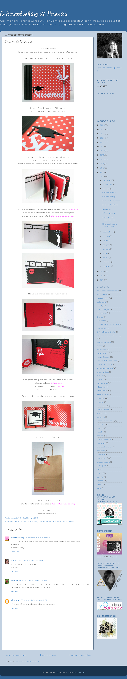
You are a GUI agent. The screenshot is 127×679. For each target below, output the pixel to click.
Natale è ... (106, 209)
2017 (102, 164)
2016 (102, 168)
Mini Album (51, 521)
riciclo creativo (104, 439)
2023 (102, 138)
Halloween (102, 349)
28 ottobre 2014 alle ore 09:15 (38, 538)
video (99, 484)
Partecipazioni (103, 409)
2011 (102, 280)
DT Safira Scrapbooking (26, 521)
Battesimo (102, 294)
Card (99, 306)
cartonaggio (103, 309)
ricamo (100, 436)
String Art (101, 466)
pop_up (101, 417)
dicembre (107, 180)
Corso (100, 317)
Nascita (100, 398)
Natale (100, 402)
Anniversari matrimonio (108, 291)
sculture (101, 451)
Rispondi (15, 552)
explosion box (104, 342)
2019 (102, 155)
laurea (42, 521)
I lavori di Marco (105, 368)
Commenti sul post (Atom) (27, 661)
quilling (100, 428)
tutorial (71, 521)
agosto (106, 236)
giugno (106, 245)
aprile (105, 253)
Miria (13, 560)
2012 (102, 276)
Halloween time (109, 192)
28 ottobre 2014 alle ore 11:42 (34, 580)
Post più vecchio (80, 654)
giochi (100, 346)
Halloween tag (108, 196)
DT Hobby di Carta (106, 332)
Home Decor (103, 357)
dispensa (101, 328)
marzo (106, 257)
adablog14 (16, 580)
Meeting (101, 387)
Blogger (81, 672)
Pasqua (100, 413)
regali (99, 432)
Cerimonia (102, 313)
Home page (48, 654)
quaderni (101, 424)
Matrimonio (102, 383)
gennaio (107, 266)
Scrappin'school (105, 447)
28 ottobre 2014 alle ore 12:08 (34, 600)
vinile (99, 488)
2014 (102, 176)
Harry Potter (103, 353)
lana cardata (103, 372)
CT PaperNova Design (108, 324)
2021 (102, 146)
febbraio (107, 262)
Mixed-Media (103, 394)
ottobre (106, 189)
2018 (102, 159)
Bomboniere (103, 298)
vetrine (100, 481)
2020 (102, 151)
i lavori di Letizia (104, 364)
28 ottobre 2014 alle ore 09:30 (29, 560)
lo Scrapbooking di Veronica (34, 13)
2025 (102, 129)
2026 (102, 125)
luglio (105, 240)
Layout (100, 379)
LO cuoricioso (109, 213)
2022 (102, 142)
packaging (102, 406)
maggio (106, 249)
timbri (99, 473)
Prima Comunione (105, 421)
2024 (102, 134)
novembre (108, 184)
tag (98, 469)
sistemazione (103, 462)
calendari (101, 302)
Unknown (15, 600)
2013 (102, 271)
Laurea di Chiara (110, 205)
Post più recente (15, 654)
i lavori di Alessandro (107, 361)
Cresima (101, 321)
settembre (108, 232)
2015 (102, 172)
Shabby (101, 454)
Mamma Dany (17, 538)
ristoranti (101, 443)
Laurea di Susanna (111, 201)
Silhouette (62, 521)
